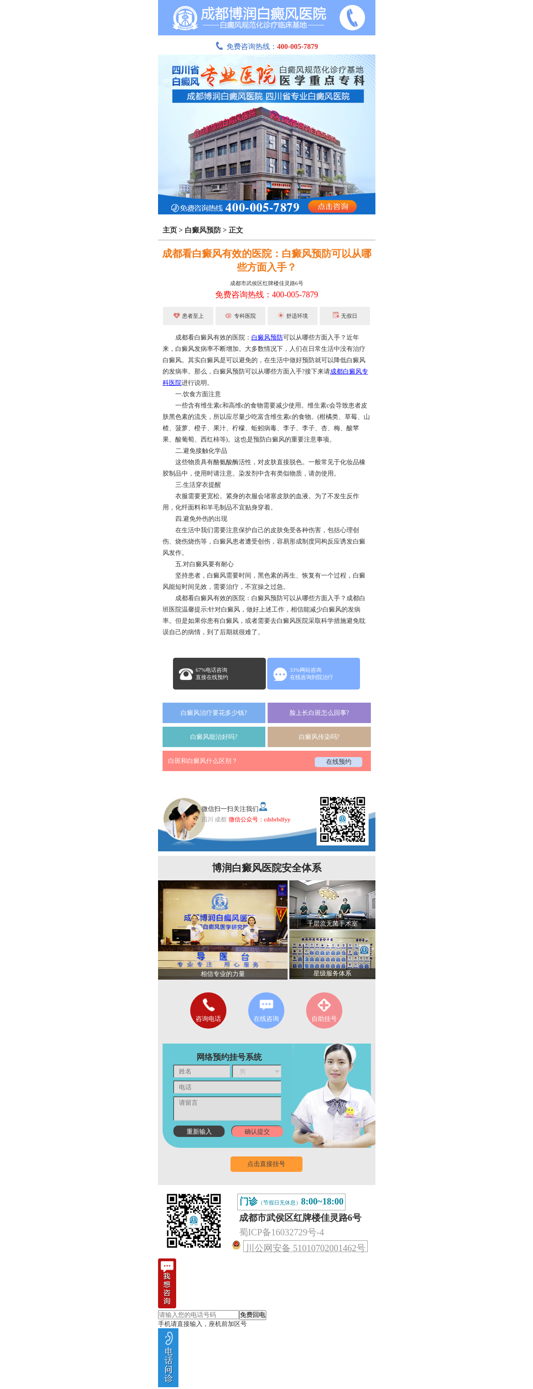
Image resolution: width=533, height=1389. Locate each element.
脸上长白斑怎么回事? (319, 712)
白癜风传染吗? (319, 736)
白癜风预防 (203, 230)
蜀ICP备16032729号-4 (281, 1232)
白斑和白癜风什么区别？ (203, 761)
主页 (170, 230)
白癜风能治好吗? (213, 736)
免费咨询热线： (266, 46)
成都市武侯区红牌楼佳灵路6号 (266, 283)
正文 (236, 230)
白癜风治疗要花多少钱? (214, 712)
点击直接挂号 (266, 1164)
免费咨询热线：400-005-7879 (266, 294)
